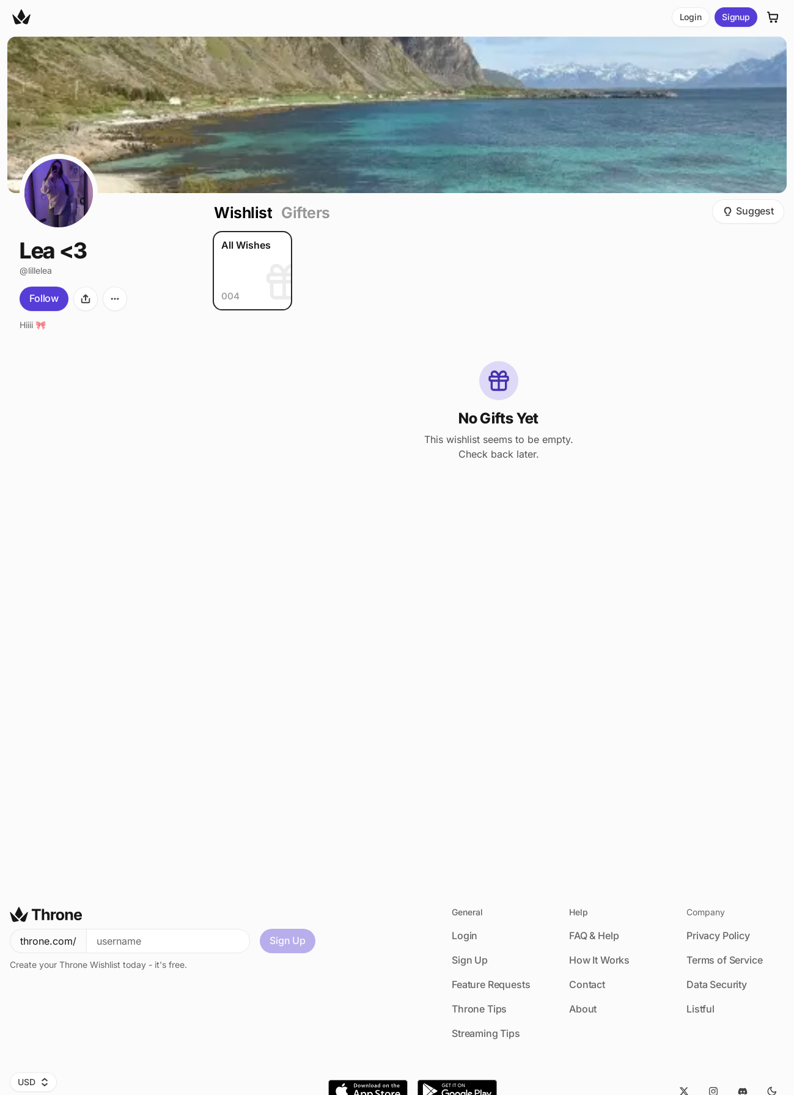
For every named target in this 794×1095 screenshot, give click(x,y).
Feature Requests (491, 984)
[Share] (85, 299)
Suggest (748, 211)
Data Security (716, 984)
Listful (700, 1009)
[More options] (115, 299)
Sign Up (288, 940)
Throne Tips (479, 1009)
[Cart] (773, 17)
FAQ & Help (594, 935)
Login (691, 17)
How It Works (599, 960)
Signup (736, 17)
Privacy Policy (718, 935)
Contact (587, 984)
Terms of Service (724, 960)
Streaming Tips (486, 1033)
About (583, 1009)
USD (33, 1082)
